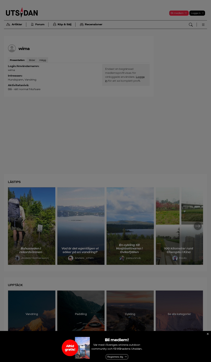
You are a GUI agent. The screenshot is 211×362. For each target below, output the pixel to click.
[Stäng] (207, 334)
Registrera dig (115, 356)
